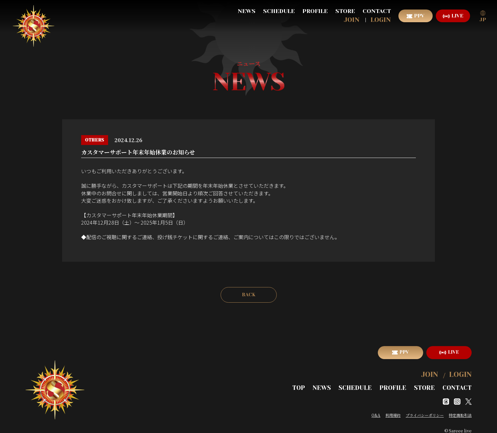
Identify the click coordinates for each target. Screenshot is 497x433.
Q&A (375, 410)
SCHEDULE (279, 11)
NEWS (246, 11)
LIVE (457, 16)
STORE (345, 11)
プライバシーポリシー (425, 410)
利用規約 (393, 410)
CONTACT (377, 11)
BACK (248, 295)
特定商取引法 (460, 410)
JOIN (351, 19)
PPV (419, 16)
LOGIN (381, 19)
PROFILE (315, 11)
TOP (318, 384)
